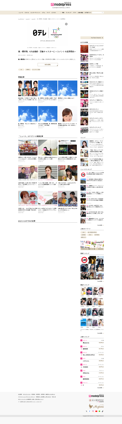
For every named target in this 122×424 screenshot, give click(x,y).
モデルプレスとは (26, 394)
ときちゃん (86, 361)
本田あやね (86, 373)
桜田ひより (83, 237)
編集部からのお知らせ (50, 394)
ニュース (21, 12)
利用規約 (33, 394)
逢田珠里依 (86, 379)
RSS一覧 (54, 396)
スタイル (27, 12)
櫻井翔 (22, 59)
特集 (63, 12)
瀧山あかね (86, 342)
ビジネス (54, 12)
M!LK (90, 234)
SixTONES (97, 234)
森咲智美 (85, 348)
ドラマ (74, 12)
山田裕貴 (83, 234)
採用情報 (43, 394)
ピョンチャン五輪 (36, 69)
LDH (83, 232)
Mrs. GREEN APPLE (92, 232)
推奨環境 (38, 394)
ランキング (68, 12)
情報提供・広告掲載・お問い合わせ (43, 396)
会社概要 (20, 394)
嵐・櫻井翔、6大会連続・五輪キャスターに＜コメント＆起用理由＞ (47, 51)
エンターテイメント (35, 12)
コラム (43, 12)
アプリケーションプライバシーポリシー (26, 396)
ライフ (48, 12)
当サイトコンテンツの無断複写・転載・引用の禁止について (30, 399)
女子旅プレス (88, 12)
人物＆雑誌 (80, 12)
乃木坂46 (85, 367)
